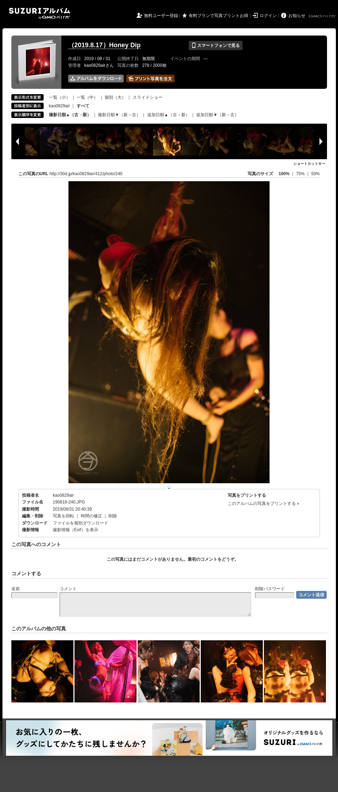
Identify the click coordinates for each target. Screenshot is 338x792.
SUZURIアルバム (39, 13)
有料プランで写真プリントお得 (218, 15)
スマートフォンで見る (215, 45)
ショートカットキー (309, 164)
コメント (68, 588)
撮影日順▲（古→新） (70, 114)
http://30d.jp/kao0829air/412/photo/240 (86, 173)
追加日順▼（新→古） (217, 114)
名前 (15, 588)
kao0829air (59, 105)
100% (283, 173)
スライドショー (147, 97)
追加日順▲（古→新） (168, 114)
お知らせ (296, 15)
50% (315, 173)
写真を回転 (63, 515)
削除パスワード (270, 588)
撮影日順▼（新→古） (119, 114)
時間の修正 (91, 515)
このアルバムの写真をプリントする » (263, 503)
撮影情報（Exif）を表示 (75, 529)
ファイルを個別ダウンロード (80, 523)
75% (301, 173)
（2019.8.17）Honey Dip (104, 45)
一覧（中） (87, 97)
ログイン (268, 15)
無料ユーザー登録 (161, 15)
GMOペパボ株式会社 (323, 16)
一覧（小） (59, 97)
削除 (113, 515)
